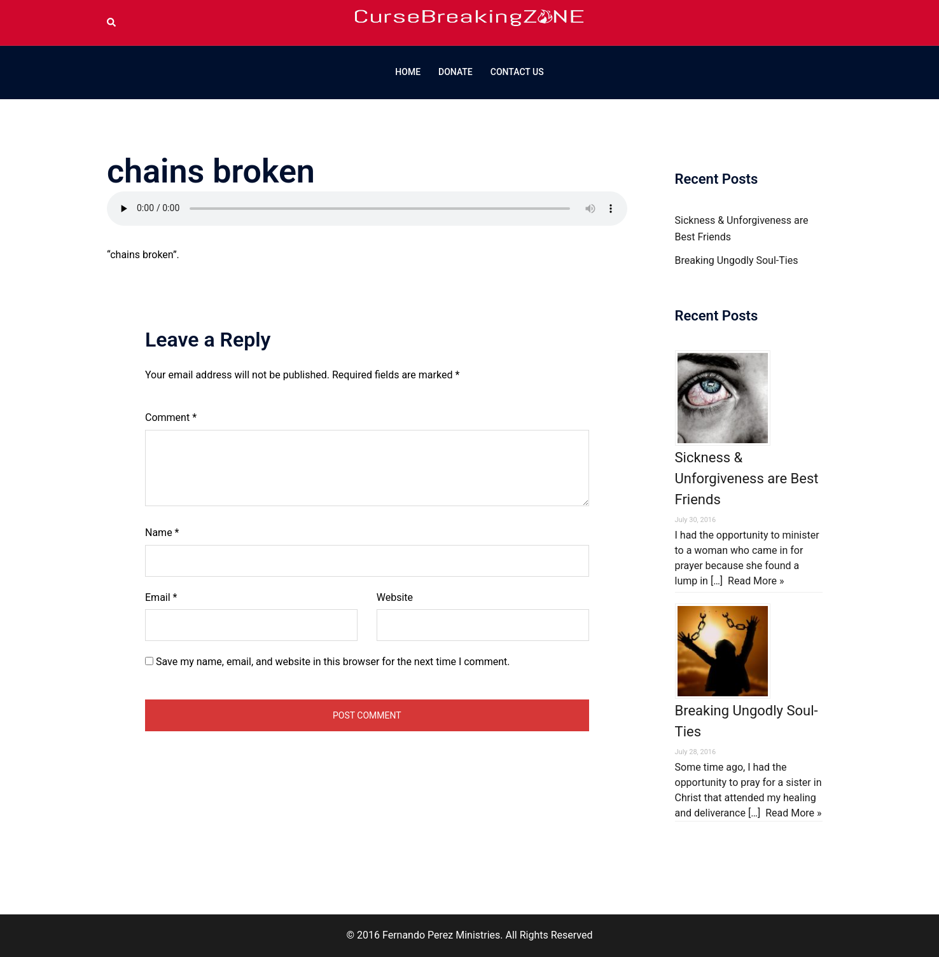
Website (395, 597)
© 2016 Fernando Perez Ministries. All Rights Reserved (469, 935)
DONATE (455, 72)
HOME (408, 72)
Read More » (756, 581)
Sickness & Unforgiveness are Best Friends (747, 478)
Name (162, 533)
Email (161, 597)
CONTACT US (517, 72)
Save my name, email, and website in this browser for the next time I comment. (333, 662)
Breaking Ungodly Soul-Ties (736, 260)
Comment (171, 417)
